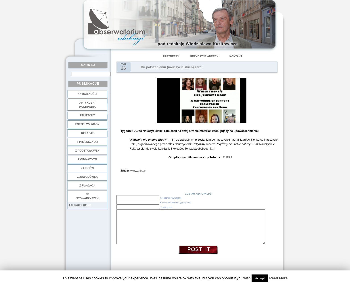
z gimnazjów (87, 159)
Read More (278, 278)
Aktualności (87, 94)
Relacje (87, 133)
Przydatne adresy (204, 56)
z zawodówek (87, 176)
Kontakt (235, 56)
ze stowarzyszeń (87, 196)
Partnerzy (171, 56)
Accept (260, 278)
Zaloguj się (78, 205)
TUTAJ (227, 157)
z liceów (87, 168)
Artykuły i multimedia (87, 104)
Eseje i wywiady (87, 124)
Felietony (87, 115)
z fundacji (87, 185)
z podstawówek (87, 150)
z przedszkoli (87, 142)
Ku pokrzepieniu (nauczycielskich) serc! (171, 67)
